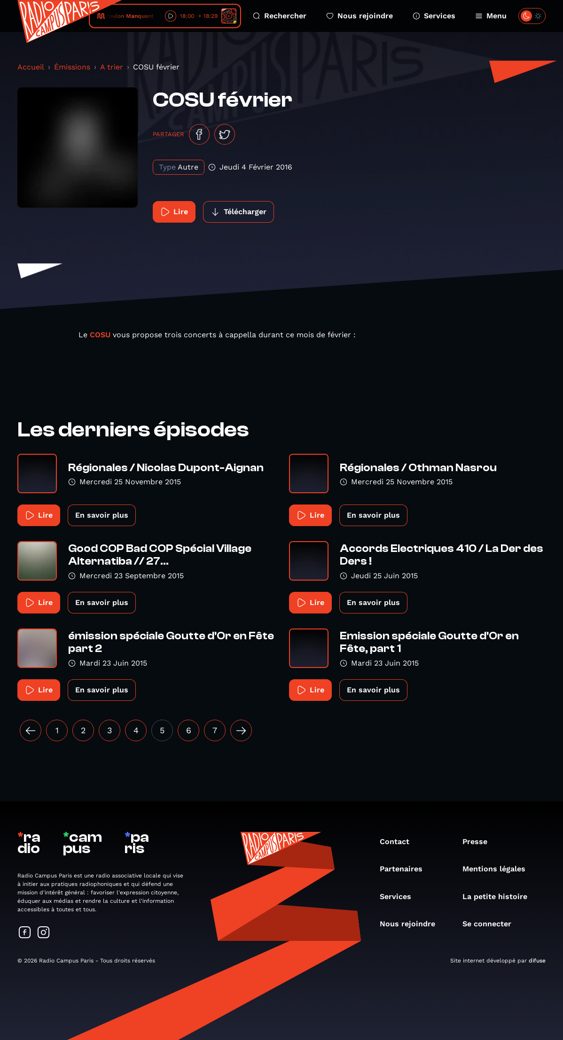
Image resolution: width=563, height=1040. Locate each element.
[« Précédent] (30, 730)
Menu (491, 15)
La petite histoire (499, 896)
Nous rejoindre (359, 15)
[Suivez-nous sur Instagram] (43, 933)
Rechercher (279, 15)
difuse (537, 960)
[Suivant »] (241, 730)
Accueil (30, 66)
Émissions (72, 66)
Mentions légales (498, 868)
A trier (111, 66)
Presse (479, 841)
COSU (101, 334)
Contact (399, 841)
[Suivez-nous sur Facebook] (24, 933)
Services (434, 15)
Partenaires (406, 868)
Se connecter (491, 923)
